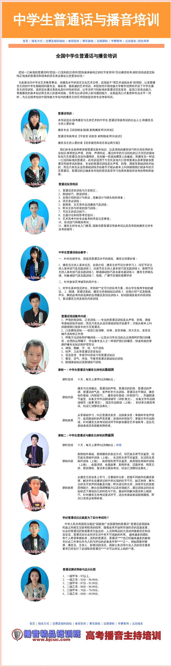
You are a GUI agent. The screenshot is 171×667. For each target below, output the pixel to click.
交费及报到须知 (55, 41)
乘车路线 (87, 41)
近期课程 (102, 41)
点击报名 (130, 41)
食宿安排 (73, 41)
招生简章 (143, 41)
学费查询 (116, 41)
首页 (25, 41)
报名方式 (37, 41)
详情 (118, 445)
